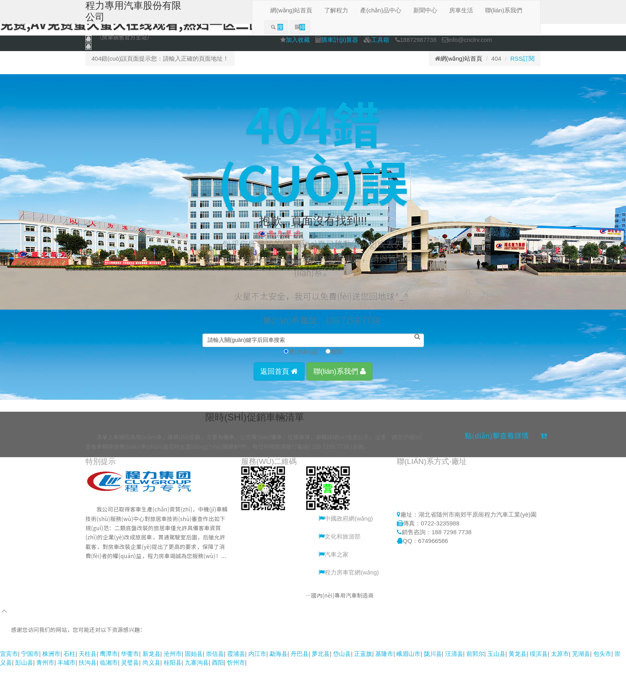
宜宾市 (9, 661)
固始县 (194, 661)
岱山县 (342, 661)
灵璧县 (130, 670)
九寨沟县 (197, 670)
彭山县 (24, 670)
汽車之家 (334, 562)
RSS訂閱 (522, 58)
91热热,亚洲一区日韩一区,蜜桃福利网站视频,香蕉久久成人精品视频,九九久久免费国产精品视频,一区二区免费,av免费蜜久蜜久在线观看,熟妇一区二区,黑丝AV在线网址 (220, 652)
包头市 (602, 661)
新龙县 (151, 661)
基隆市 (384, 661)
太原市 (560, 661)
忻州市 (236, 670)
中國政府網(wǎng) (346, 526)
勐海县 (278, 661)
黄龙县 (518, 661)
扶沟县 (88, 670)
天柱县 (88, 661)
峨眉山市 (408, 661)
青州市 (45, 670)
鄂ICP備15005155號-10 (416, 603)
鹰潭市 (109, 661)
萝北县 (321, 661)
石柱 (69, 661)
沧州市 (173, 661)
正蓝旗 (363, 661)
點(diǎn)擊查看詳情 (506, 443)
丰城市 (66, 670)
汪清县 (454, 661)
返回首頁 (279, 379)
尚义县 (151, 670)
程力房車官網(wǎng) (349, 580)
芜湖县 (581, 661)
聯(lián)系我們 (339, 379)
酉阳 (218, 670)
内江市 (257, 661)
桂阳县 (173, 670)
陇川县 (433, 661)
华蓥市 (130, 661)
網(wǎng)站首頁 (461, 58)
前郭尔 (475, 661)
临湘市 (109, 670)
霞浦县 (236, 661)
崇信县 (215, 661)
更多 (111, 574)
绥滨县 (539, 661)
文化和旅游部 (340, 544)
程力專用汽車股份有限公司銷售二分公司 (253, 603)
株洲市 (51, 661)
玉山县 (496, 661)
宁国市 (30, 661)
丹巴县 (300, 661)
